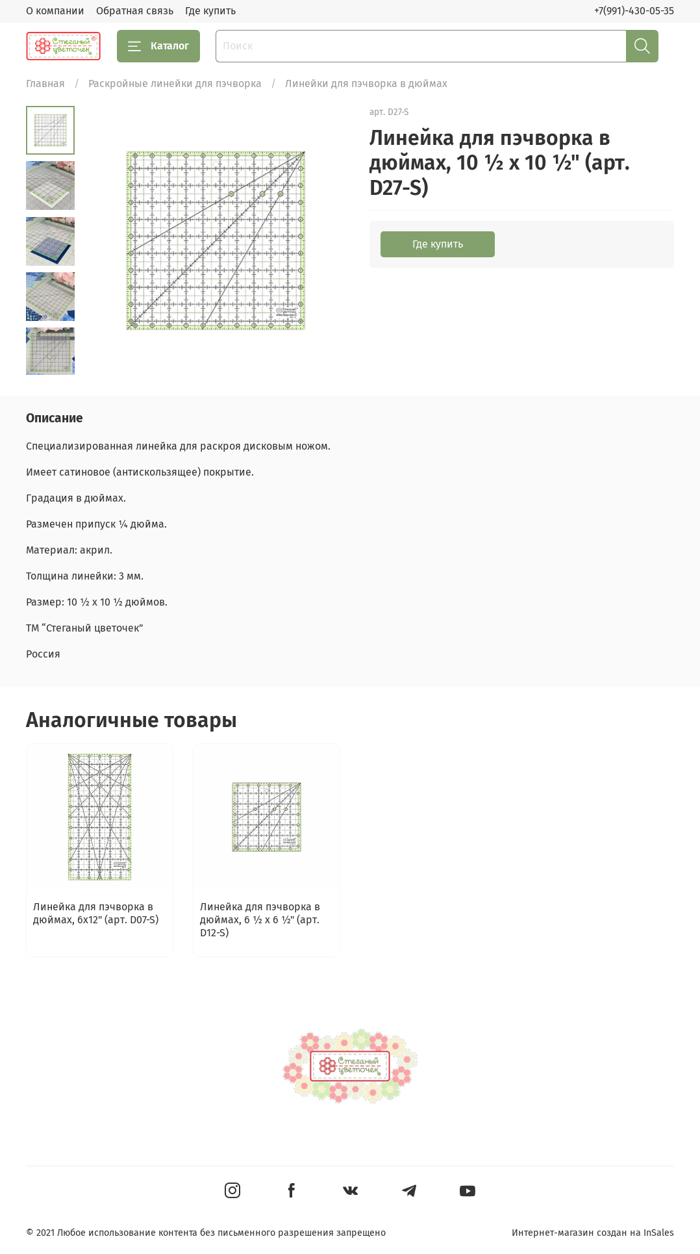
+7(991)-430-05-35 (634, 11)
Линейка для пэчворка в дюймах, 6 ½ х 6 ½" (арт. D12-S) (260, 920)
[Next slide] (50, 358)
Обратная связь (134, 11)
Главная (45, 83)
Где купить (210, 11)
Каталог (158, 46)
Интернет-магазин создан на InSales (593, 1232)
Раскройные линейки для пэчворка (175, 83)
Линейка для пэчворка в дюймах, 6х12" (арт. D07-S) (95, 913)
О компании (55, 11)
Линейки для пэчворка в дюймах (366, 83)
